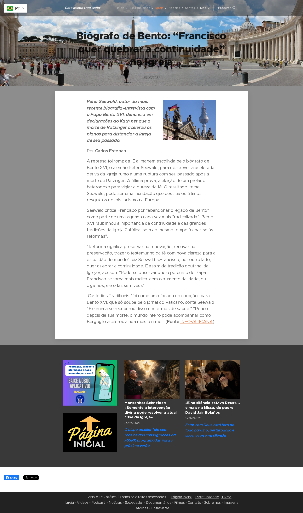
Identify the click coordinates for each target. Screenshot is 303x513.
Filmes (179, 502)
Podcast (98, 502)
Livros (226, 497)
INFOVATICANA (196, 321)
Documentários (158, 502)
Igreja (69, 502)
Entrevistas (160, 508)
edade (136, 502)
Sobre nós (212, 502)
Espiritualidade (207, 497)
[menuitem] (120, 8)
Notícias (115, 502)
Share (11, 477)
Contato (194, 502)
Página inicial (181, 497)
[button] (226, 8)
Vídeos (82, 502)
